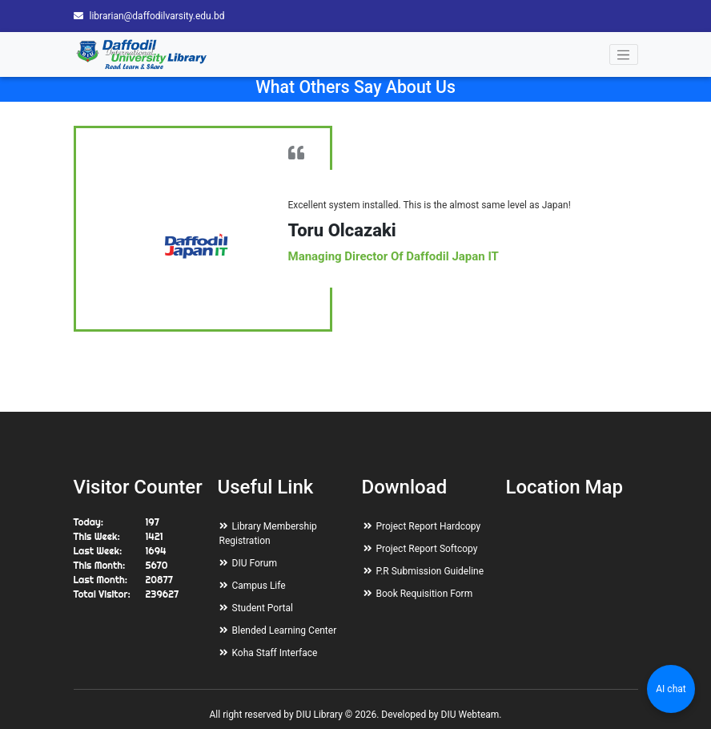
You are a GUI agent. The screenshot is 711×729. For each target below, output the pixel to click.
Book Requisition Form (424, 593)
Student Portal (262, 608)
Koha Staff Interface (275, 653)
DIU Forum (254, 563)
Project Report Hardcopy (428, 526)
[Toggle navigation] (623, 54)
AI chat (670, 689)
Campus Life (259, 585)
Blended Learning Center (284, 630)
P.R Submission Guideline (430, 571)
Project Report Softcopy (427, 548)
